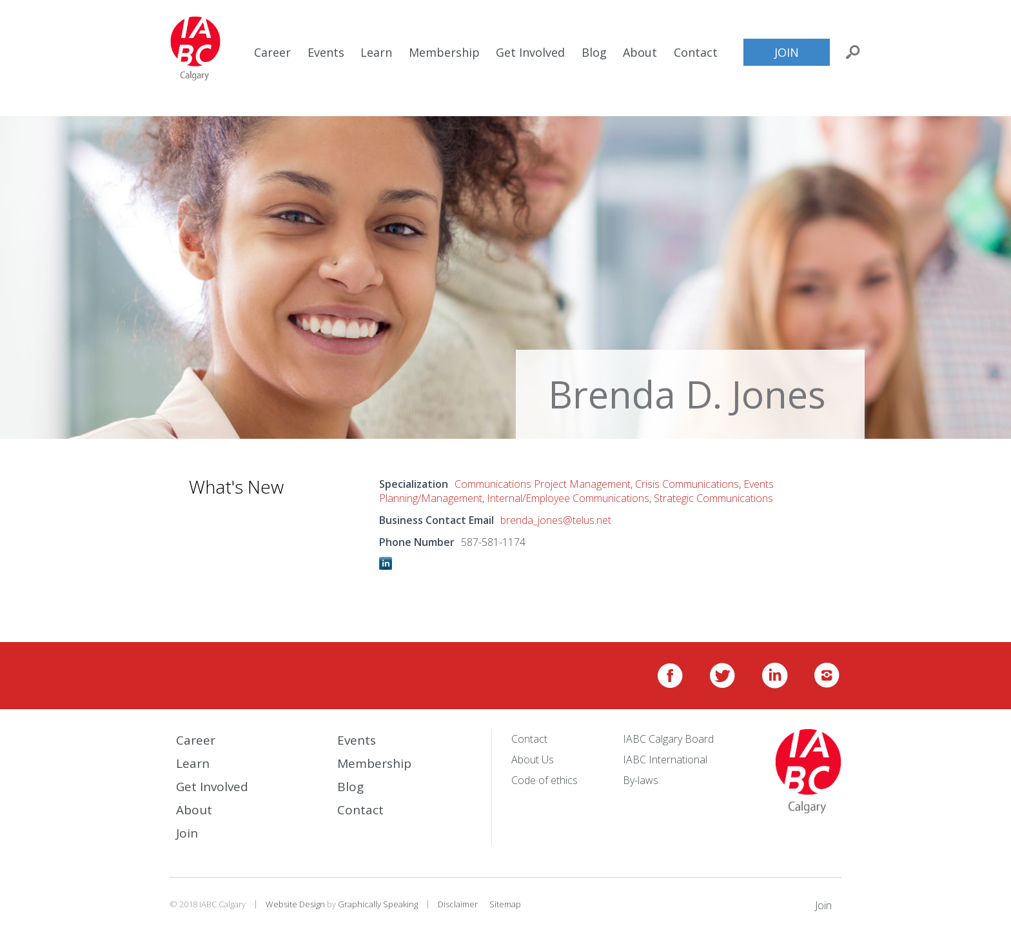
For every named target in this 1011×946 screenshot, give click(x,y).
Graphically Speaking (378, 904)
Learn (376, 52)
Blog (594, 52)
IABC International (665, 759)
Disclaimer (458, 904)
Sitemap (505, 904)
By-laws (640, 780)
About (640, 52)
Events (326, 52)
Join (786, 52)
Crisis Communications (687, 484)
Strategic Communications (713, 498)
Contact (696, 52)
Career (272, 52)
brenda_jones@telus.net (555, 520)
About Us (532, 759)
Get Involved (530, 52)
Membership (444, 52)
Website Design (295, 904)
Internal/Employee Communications (568, 498)
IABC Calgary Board (668, 739)
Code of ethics (544, 780)
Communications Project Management (543, 484)
